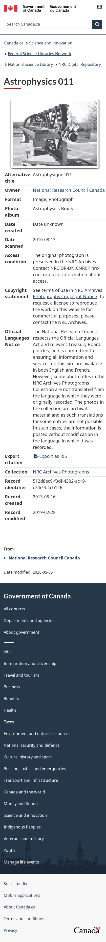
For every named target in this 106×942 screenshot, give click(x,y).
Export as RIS (50, 456)
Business (12, 687)
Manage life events (21, 862)
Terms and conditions (24, 918)
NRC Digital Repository (80, 64)
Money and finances (23, 803)
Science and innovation (50, 43)
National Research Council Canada (69, 190)
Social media (15, 883)
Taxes (9, 722)
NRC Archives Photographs (61, 472)
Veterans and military (24, 838)
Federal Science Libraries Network (39, 53)
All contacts (14, 609)
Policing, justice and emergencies (35, 768)
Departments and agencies (29, 620)
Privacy (10, 930)
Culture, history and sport (28, 757)
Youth (9, 850)
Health (10, 710)
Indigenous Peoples (22, 827)
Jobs (8, 652)
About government (21, 632)
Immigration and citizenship (30, 663)
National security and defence (32, 745)
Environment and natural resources (37, 733)
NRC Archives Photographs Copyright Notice (67, 293)
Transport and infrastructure (31, 780)
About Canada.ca (19, 907)
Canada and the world (24, 792)
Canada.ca (13, 43)
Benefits (11, 698)
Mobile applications (22, 895)
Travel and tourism (21, 675)
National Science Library (30, 64)
